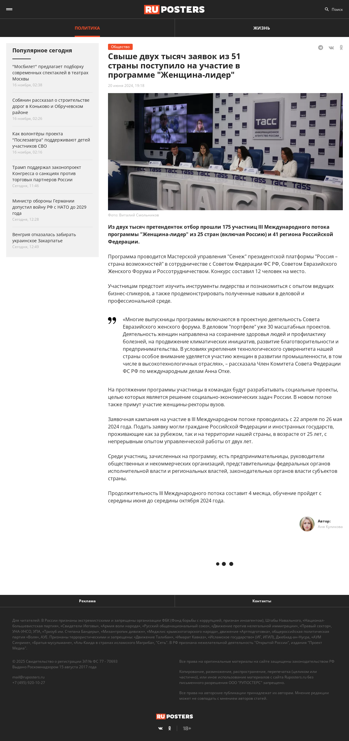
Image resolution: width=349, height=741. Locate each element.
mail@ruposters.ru (28, 677)
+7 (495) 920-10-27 (28, 682)
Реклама (87, 601)
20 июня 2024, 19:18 (126, 85)
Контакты (261, 601)
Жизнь (261, 28)
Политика (87, 28)
